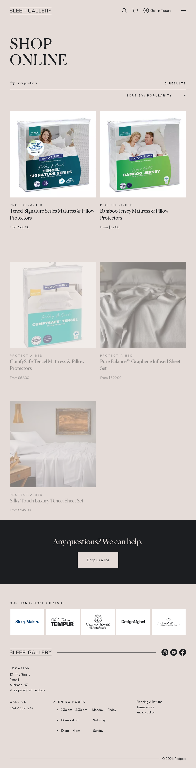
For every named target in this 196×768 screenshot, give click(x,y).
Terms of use (145, 707)
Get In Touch (157, 10)
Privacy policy (146, 712)
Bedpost (180, 759)
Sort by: (136, 95)
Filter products (23, 83)
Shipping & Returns (149, 702)
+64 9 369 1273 (21, 708)
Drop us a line (98, 560)
